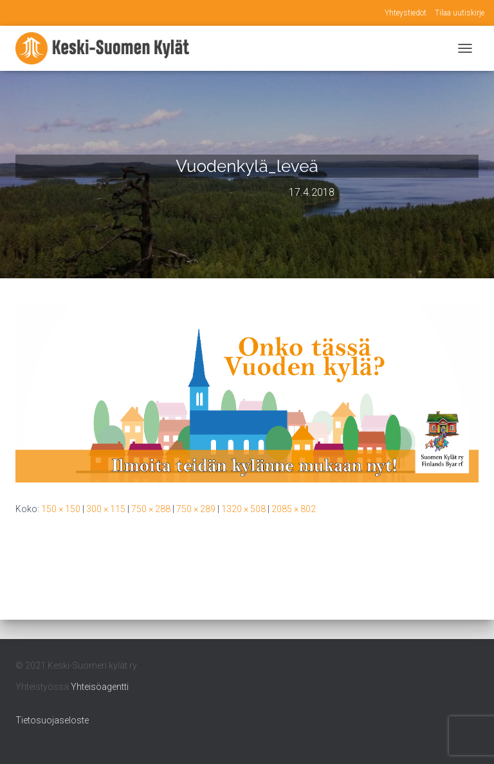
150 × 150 (60, 509)
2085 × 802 (293, 509)
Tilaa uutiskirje (459, 12)
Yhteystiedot (405, 12)
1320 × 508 (243, 509)
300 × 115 (105, 509)
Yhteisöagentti (100, 687)
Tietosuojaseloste (52, 720)
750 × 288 (150, 509)
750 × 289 (195, 509)
